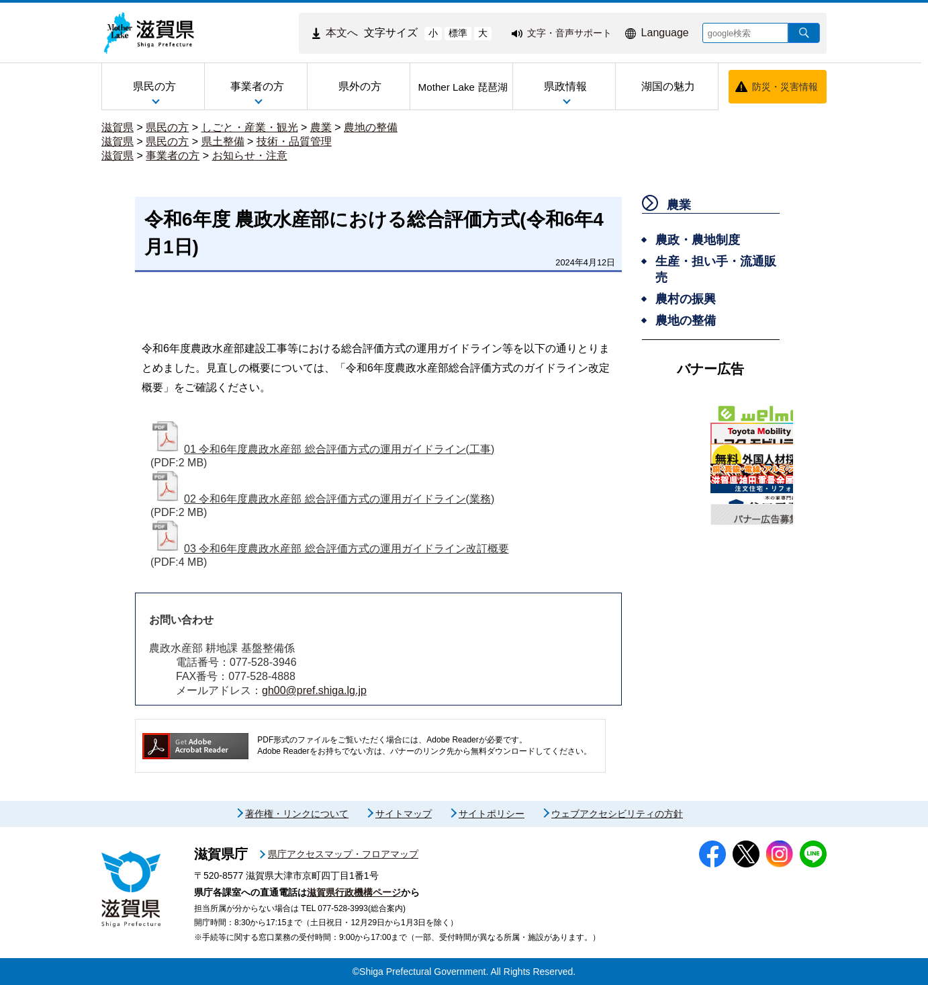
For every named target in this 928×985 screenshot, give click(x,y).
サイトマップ (403, 813)
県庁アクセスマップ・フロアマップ (343, 854)
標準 (458, 33)
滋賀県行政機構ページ (354, 892)
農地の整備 (371, 127)
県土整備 (222, 141)
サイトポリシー (491, 813)
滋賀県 (117, 127)
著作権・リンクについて (297, 813)
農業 (321, 127)
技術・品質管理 (294, 141)
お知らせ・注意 (249, 155)
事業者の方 (172, 155)
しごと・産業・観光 (249, 127)
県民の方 (167, 127)
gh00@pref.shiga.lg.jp (314, 690)
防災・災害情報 (785, 86)
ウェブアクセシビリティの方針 (617, 813)
